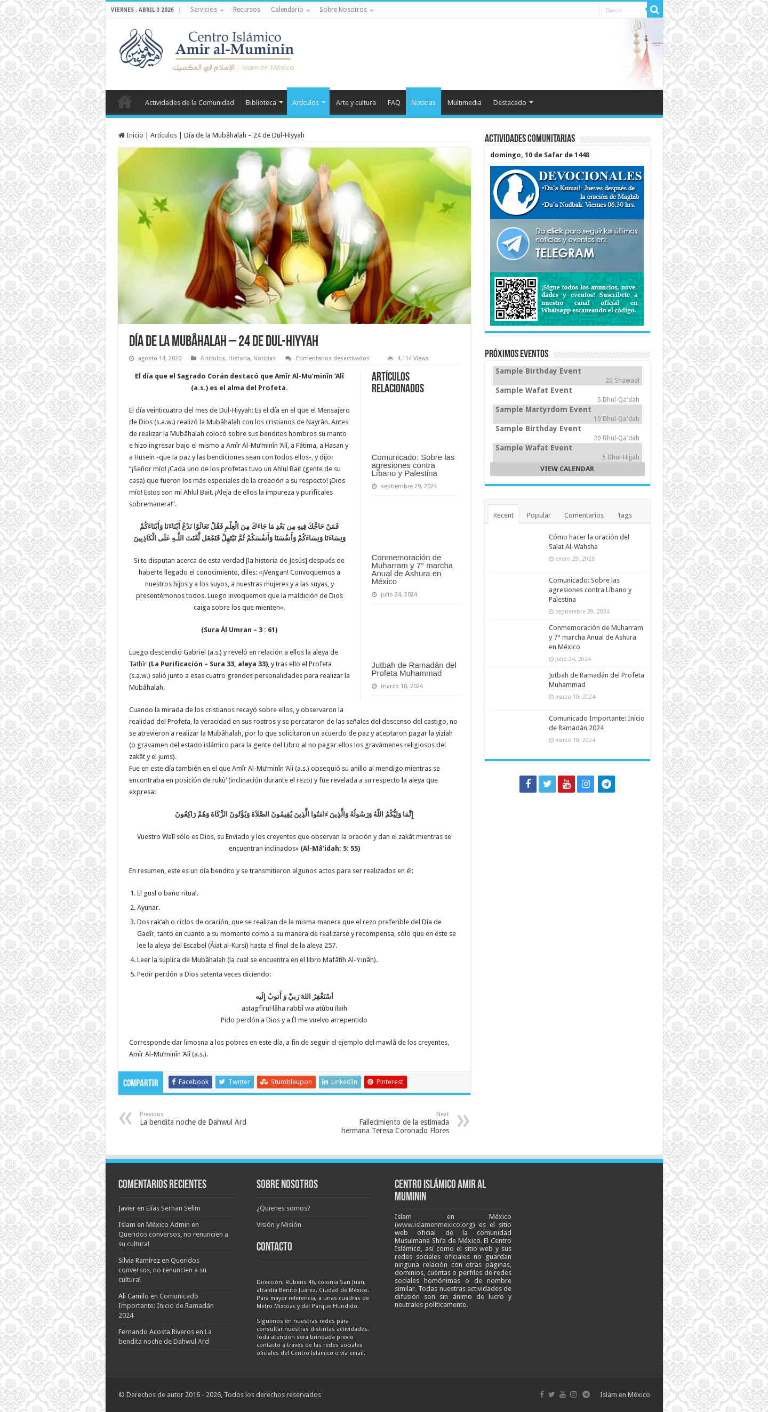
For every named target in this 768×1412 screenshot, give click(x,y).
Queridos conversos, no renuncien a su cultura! (162, 1270)
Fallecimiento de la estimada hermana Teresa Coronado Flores (394, 1123)
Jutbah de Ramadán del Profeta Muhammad (414, 668)
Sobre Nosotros (343, 9)
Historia (239, 358)
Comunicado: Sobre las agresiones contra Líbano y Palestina (413, 465)
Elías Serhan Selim (173, 1208)
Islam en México (625, 1395)
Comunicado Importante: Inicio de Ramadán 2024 (166, 1305)
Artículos (305, 103)
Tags (624, 515)
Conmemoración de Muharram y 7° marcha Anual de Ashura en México (412, 569)
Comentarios (584, 515)
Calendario (287, 9)
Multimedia (464, 103)
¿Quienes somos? (283, 1208)
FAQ (394, 103)
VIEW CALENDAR (567, 469)
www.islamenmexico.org (435, 1225)
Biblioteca (261, 103)
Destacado (509, 103)
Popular (539, 515)
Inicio (125, 101)
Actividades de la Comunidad (189, 103)
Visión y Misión (279, 1225)
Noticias (423, 103)
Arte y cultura (356, 103)
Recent (503, 515)
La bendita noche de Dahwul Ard (194, 1118)
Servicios (203, 9)
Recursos (246, 9)
